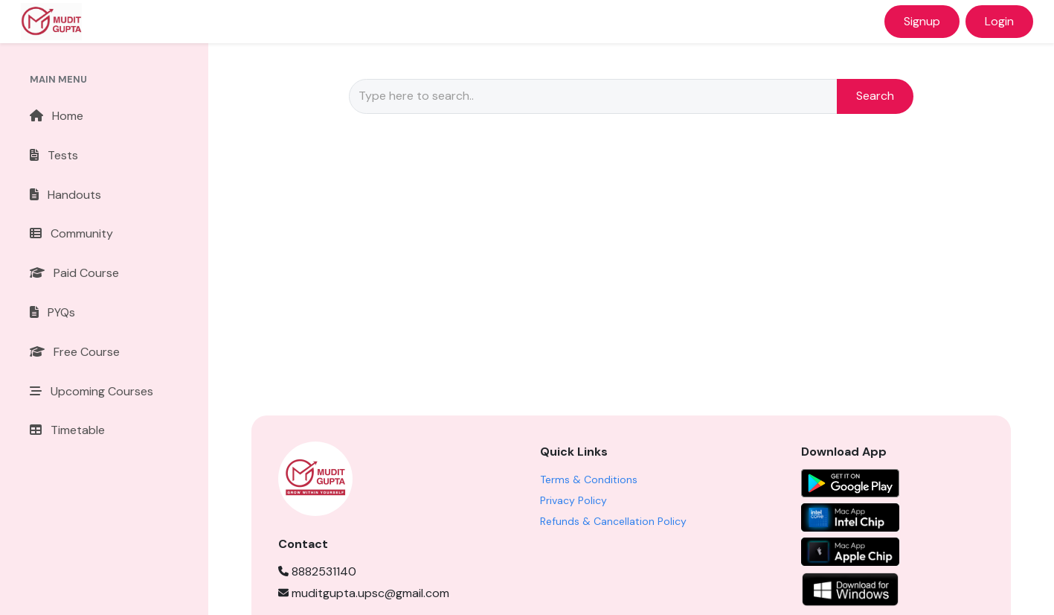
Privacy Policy (573, 500)
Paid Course (74, 273)
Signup (922, 21)
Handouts (65, 195)
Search (875, 95)
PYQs (52, 312)
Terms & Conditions (588, 479)
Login (999, 21)
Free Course (75, 352)
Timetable (67, 430)
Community (71, 233)
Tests (54, 155)
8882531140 (317, 571)
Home (56, 116)
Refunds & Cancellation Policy (613, 521)
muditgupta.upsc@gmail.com (363, 593)
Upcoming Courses (91, 391)
